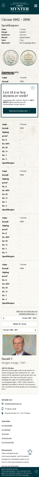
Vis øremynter (7, 438)
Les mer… (26, 475)
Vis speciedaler (7, 425)
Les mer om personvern (10, 466)
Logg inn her (7, 100)
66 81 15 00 (11, 409)
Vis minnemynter (8, 442)
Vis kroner (5, 434)
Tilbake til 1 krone (19, 324)
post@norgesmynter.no (13, 404)
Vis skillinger (6, 430)
